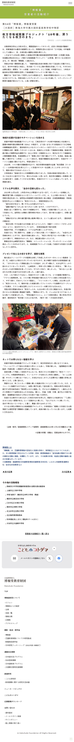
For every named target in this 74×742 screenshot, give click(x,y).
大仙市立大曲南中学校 (14, 523)
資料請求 (8, 713)
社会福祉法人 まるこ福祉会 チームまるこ (21, 519)
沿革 (7, 609)
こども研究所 (10, 679)
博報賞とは (7, 447)
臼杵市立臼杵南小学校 (14, 503)
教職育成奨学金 (11, 642)
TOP (6, 591)
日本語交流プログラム (14, 657)
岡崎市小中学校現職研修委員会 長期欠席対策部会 (25, 486)
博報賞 (8, 635)
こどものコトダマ (11, 695)
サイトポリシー (11, 720)
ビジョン (8, 603)
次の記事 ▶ (67, 472)
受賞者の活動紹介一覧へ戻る (37, 534)
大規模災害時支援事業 (14, 667)
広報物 (8, 620)
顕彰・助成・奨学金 (12, 630)
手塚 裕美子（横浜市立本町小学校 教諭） (22, 495)
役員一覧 (8, 613)
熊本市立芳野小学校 (13, 507)
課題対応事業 (9, 652)
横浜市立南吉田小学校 (14, 499)
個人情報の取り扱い (13, 723)
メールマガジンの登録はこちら (33, 558)
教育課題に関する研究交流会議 (17, 682)
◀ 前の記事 (7, 472)
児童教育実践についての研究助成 (18, 638)
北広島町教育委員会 (13, 515)
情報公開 (8, 616)
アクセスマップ (11, 623)
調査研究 (7, 674)
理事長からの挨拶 (12, 606)
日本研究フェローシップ (23, 645)
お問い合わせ (9, 708)
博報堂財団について (12, 598)
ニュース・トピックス (13, 689)
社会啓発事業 (10, 660)
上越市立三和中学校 (13, 490)
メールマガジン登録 (13, 716)
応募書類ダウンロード (13, 701)
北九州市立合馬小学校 (14, 511)
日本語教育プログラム (14, 664)
